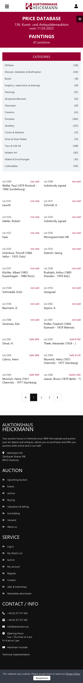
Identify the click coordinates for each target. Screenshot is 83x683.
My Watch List (12, 553)
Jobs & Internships (14, 586)
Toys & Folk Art (13, 145)
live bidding (11, 513)
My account (11, 566)
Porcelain (10, 118)
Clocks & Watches (14, 132)
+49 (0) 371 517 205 (17, 619)
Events (8, 486)
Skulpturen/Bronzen (15, 98)
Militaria (9, 65)
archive (8, 493)
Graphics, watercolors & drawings (22, 85)
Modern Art (11, 152)
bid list (8, 559)
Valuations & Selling (15, 506)
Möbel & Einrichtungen (17, 159)
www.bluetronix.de (40, 654)
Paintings (10, 92)
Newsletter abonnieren (17, 593)
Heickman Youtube (17, 647)
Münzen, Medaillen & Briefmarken (23, 71)
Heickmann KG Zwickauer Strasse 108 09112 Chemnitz (13, 456)
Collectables (11, 166)
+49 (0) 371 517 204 (17, 613)
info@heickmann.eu (18, 626)
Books (8, 78)
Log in (8, 546)
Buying (8, 499)
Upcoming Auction (14, 479)
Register (9, 573)
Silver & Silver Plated (15, 139)
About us (9, 526)
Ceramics (10, 112)
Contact (9, 580)
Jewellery (9, 125)
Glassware (10, 105)
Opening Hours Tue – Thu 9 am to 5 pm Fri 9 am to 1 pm (17, 637)
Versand (9, 520)
